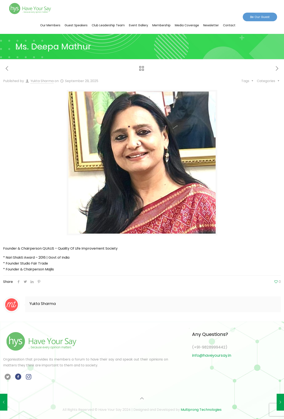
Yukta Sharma (42, 80)
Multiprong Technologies (201, 409)
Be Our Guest (259, 17)
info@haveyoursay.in (211, 355)
